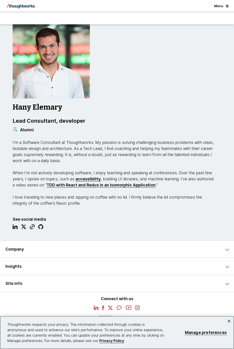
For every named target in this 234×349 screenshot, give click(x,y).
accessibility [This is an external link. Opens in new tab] (88, 179)
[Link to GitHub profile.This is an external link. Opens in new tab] (40, 227)
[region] (117, 332)
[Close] (229, 321)
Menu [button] (221, 6)
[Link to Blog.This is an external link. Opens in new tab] (32, 227)
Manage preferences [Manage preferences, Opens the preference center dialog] (206, 332)
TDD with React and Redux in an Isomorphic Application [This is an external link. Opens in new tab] (101, 185)
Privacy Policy (111, 340)
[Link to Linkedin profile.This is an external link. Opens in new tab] (15, 227)
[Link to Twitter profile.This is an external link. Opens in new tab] (23, 227)
